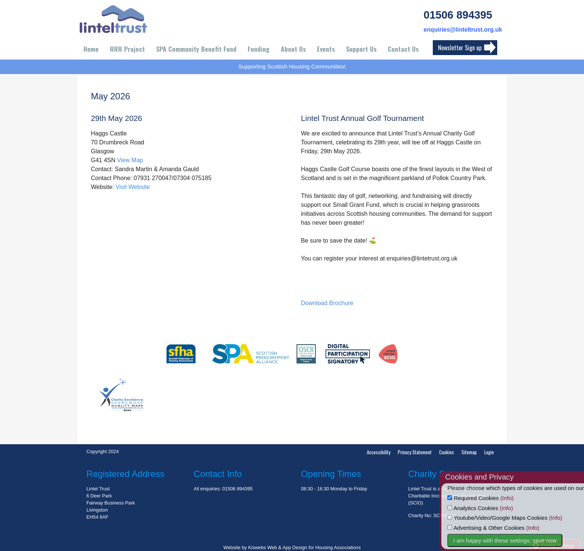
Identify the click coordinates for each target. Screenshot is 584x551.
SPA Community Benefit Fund (196, 49)
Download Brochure (327, 303)
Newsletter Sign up (460, 47)
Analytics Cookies (485, 508)
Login (489, 452)
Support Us (361, 49)
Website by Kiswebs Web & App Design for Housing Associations (292, 547)
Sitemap (469, 452)
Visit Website (132, 187)
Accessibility (378, 452)
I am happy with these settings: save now (517, 540)
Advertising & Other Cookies (498, 528)
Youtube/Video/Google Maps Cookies (510, 518)
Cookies (446, 452)
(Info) (519, 498)
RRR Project (127, 49)
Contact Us (403, 49)
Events (326, 49)
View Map (130, 160)
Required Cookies (486, 498)
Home (91, 49)
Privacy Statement (415, 452)
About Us (293, 49)
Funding (259, 49)
